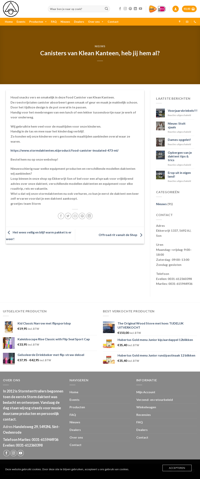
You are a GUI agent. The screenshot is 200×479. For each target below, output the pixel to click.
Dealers (79, 21)
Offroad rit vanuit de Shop (121, 235)
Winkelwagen (146, 407)
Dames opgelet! (179, 139)
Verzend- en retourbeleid (154, 399)
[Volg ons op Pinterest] (130, 9)
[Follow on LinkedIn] (135, 9)
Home (9, 21)
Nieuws (65, 21)
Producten (38, 21)
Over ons (96, 21)
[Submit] (106, 9)
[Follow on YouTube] (140, 9)
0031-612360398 (29, 445)
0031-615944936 (45, 439)
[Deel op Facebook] (61, 216)
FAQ (54, 21)
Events (21, 21)
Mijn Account (145, 392)
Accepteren (177, 468)
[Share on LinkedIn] (89, 216)
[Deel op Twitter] (68, 216)
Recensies (143, 414)
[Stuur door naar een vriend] (75, 216)
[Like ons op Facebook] (120, 9)
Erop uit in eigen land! (179, 174)
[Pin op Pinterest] (82, 216)
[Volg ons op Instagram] (125, 9)
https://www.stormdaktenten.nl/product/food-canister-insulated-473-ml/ (65, 150)
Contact (113, 21)
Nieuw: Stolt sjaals (177, 125)
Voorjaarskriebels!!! (182, 110)
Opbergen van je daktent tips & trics (180, 156)
